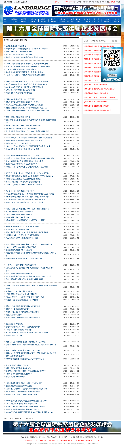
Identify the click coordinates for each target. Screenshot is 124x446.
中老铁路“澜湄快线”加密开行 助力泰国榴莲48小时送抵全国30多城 (30, 194)
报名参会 (98, 2)
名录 (72, 19)
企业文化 (60, 437)
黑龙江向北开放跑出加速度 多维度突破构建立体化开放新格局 (28, 66)
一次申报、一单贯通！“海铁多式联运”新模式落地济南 (25, 75)
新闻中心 (81, 437)
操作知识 (33, 21)
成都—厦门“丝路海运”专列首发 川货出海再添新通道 (24, 279)
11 (22, 418)
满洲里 (78, 21)
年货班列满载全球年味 (14, 335)
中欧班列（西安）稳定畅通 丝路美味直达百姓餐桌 (24, 185)
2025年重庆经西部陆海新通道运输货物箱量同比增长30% (26, 401)
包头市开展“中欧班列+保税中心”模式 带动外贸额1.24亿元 (27, 84)
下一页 (27, 418)
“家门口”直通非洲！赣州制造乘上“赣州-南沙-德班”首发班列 (27, 332)
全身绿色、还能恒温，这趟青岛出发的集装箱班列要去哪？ (27, 389)
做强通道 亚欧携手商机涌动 (16, 46)
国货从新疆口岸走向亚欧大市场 (17, 217)
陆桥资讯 (14, 19)
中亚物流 (106, 21)
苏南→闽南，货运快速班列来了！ (18, 117)
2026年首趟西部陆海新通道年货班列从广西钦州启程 (25, 359)
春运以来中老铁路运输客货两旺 (17, 309)
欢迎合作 (40, 437)
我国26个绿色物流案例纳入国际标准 (19, 250)
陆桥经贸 (24, 19)
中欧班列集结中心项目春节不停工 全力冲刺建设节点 (25, 297)
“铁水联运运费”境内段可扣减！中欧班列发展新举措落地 (26, 371)
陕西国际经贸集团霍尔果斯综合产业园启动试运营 (24, 140)
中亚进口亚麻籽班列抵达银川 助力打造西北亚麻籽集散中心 (27, 209)
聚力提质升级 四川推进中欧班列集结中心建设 (22, 149)
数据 (68, 19)
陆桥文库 (33, 19)
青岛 (93, 21)
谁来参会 (91, 2)
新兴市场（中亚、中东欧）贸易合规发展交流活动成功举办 (27, 173)
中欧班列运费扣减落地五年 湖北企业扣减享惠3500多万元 (27, 64)
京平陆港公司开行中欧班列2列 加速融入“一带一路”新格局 (27, 81)
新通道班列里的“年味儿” (14, 324)
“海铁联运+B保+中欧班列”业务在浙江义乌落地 (22, 235)
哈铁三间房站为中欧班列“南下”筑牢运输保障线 (23, 392)
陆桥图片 (53, 19)
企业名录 (47, 437)
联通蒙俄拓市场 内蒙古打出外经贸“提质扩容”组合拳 (24, 259)
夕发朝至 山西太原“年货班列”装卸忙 (19, 330)
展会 (72, 21)
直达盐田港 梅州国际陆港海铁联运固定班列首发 (23, 350)
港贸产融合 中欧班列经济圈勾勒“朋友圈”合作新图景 (24, 105)
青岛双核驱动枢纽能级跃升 (15, 377)
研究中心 (67, 437)
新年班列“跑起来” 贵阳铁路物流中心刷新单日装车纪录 (25, 406)
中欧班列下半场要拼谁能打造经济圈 (19, 54)
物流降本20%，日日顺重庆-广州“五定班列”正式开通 (25, 202)
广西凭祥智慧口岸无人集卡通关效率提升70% (22, 238)
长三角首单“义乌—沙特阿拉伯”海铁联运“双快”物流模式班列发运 (29, 138)
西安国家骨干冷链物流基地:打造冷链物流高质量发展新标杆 (27, 131)
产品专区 (54, 437)
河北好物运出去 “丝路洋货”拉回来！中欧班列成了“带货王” (27, 49)
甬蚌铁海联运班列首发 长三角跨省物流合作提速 (23, 179)
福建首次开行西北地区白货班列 (17, 229)
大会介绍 (78, 2)
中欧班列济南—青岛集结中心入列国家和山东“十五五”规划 (27, 167)
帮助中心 (119, 2)
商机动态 (43, 19)
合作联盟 (74, 437)
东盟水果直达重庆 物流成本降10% (18, 368)
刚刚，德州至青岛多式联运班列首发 (19, 273)
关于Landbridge (24, 437)
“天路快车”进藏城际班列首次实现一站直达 (21, 69)
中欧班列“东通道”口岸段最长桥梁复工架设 (21, 247)
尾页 (31, 418)
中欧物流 (106, 19)
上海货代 (87, 21)
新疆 (98, 19)
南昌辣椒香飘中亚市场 (14, 315)
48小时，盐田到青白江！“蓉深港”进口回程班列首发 (24, 87)
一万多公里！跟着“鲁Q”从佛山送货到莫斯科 (22, 294)
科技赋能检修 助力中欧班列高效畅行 (19, 52)
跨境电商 (117, 21)
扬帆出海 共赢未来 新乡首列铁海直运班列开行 (23, 227)
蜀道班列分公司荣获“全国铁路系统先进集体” (22, 394)
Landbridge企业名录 (20, 2)
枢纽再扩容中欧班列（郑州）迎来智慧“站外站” (23, 327)
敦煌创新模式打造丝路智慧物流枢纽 (19, 386)
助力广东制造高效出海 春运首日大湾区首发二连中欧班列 (26, 342)
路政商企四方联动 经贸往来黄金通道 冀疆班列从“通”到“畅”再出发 (29, 176)
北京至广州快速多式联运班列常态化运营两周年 (23, 182)
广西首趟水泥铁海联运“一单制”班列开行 (20, 99)
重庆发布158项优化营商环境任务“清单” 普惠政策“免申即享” (27, 197)
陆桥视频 (53, 21)
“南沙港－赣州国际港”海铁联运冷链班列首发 (22, 300)
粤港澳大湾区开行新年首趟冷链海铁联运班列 (22, 312)
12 (24, 418)
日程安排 (85, 2)
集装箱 (78, 19)
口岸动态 (14, 21)
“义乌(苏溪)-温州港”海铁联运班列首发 (19, 212)
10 (20, 418)
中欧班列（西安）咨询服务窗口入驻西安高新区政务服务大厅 (28, 146)
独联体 (63, 19)
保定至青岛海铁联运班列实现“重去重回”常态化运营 (24, 72)
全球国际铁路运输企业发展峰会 (95, 437)
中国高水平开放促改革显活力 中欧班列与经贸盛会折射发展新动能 (30, 158)
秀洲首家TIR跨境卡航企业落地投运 (18, 143)
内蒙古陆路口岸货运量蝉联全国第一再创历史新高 (24, 383)
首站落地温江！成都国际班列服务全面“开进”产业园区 (25, 220)
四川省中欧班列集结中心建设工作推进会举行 (22, 164)
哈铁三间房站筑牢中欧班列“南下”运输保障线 (22, 404)
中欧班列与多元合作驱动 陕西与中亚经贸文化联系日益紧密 (27, 111)
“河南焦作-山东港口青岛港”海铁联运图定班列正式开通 (25, 199)
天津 (98, 21)
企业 (68, 21)
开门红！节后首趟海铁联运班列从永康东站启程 (23, 306)
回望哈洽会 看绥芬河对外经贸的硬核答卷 (21, 90)
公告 (5, 21)
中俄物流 (43, 21)
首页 (5, 19)
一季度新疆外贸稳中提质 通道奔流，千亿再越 (22, 155)
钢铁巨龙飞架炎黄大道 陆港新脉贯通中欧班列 (22, 102)
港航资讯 (24, 21)
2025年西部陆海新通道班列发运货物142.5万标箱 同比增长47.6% (29, 412)
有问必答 (105, 2)
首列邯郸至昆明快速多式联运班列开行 (20, 191)
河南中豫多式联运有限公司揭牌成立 (19, 93)
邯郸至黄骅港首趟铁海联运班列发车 (19, 214)
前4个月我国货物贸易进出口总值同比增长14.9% (23, 125)
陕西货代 (87, 19)
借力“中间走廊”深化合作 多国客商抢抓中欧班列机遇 (24, 161)
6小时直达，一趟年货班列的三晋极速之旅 (21, 265)
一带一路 (117, 19)
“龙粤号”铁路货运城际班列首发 (17, 365)
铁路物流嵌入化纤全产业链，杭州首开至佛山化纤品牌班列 (27, 232)
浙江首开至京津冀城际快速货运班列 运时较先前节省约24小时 (28, 276)
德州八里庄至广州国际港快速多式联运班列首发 (23, 318)
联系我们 (33, 437)
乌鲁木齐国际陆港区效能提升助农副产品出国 (22, 409)
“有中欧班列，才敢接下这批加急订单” (19, 291)
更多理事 (114, 41)
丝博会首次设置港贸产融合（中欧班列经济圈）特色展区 (26, 108)
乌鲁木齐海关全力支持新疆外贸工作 (19, 374)
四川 (93, 19)
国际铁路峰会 (8, 2)
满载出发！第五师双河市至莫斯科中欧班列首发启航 (25, 57)
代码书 (63, 21)
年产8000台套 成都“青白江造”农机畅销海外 (21, 128)
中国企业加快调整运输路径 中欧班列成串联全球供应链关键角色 (29, 244)
